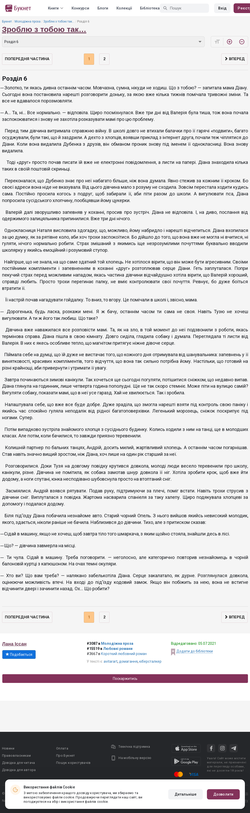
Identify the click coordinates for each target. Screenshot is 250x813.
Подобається (19, 654)
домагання (128, 661)
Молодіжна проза (28, 21)
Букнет (7, 21)
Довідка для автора (19, 770)
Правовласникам (16, 755)
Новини (8, 748)
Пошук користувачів (73, 763)
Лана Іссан (14, 644)
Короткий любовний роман (124, 654)
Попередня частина (27, 59)
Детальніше (185, 794)
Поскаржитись (125, 679)
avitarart (110, 661)
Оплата (62, 748)
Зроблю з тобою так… (58, 21)
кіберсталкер (150, 661)
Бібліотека (150, 8)
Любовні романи (118, 649)
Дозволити (223, 794)
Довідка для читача (18, 763)
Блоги (102, 8)
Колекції (124, 8)
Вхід (222, 8)
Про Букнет (65, 755)
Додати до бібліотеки (194, 651)
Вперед (234, 59)
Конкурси (80, 8)
